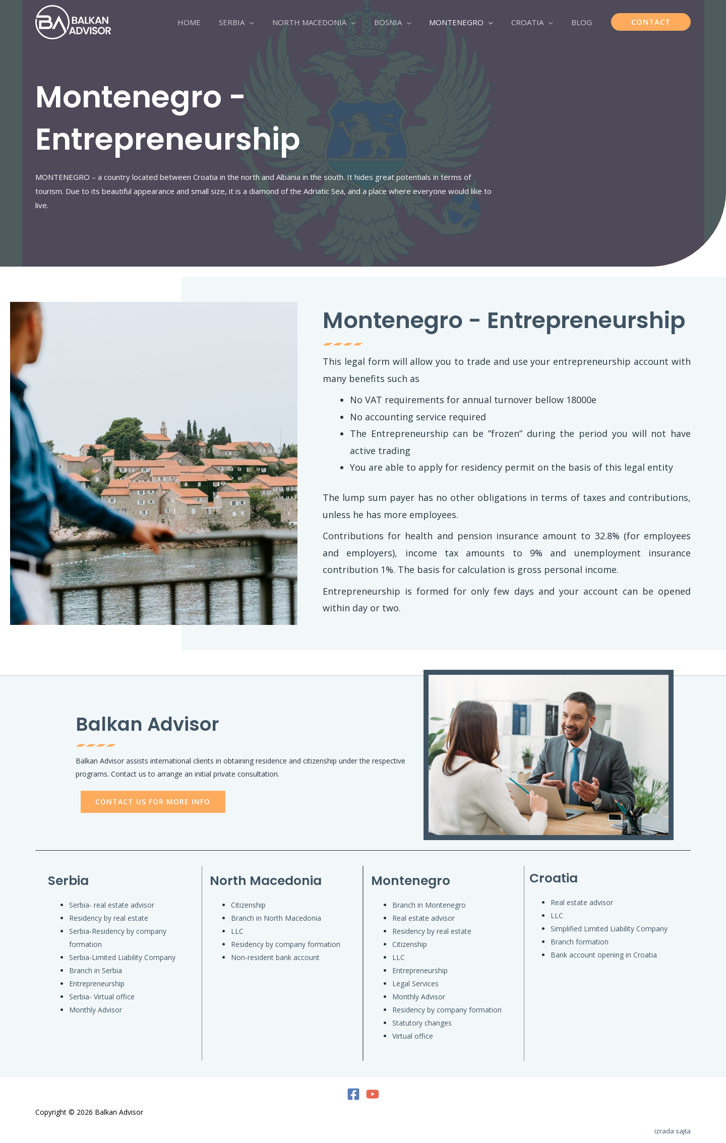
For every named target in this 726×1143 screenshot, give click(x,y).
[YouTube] (372, 1094)
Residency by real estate (108, 918)
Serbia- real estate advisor (111, 905)
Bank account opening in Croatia (604, 955)
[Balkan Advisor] (73, 21)
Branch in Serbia (95, 970)
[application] (265, 22)
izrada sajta (672, 1130)
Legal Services (415, 983)
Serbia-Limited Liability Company (122, 957)
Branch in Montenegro (429, 905)
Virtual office (412, 1036)
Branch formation (580, 941)
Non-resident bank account (275, 957)
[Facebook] (353, 1094)
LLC (237, 931)
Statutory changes (422, 1023)
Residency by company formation (285, 944)
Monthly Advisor (95, 1009)
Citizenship (248, 905)
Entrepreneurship (97, 983)
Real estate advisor (423, 918)
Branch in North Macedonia (276, 918)
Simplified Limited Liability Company (609, 928)
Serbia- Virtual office (102, 996)
